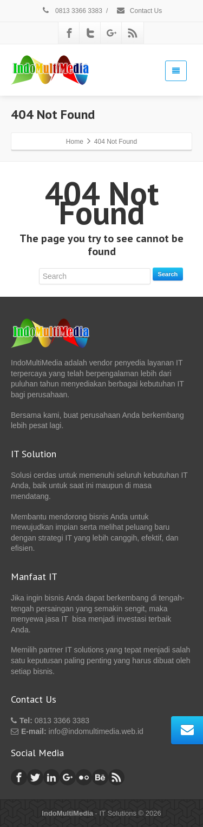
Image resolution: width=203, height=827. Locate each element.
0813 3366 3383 (71, 11)
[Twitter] (90, 33)
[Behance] (100, 777)
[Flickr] (84, 777)
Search (168, 274)
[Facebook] (69, 33)
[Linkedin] (51, 777)
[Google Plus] (111, 33)
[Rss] (132, 33)
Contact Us (139, 11)
